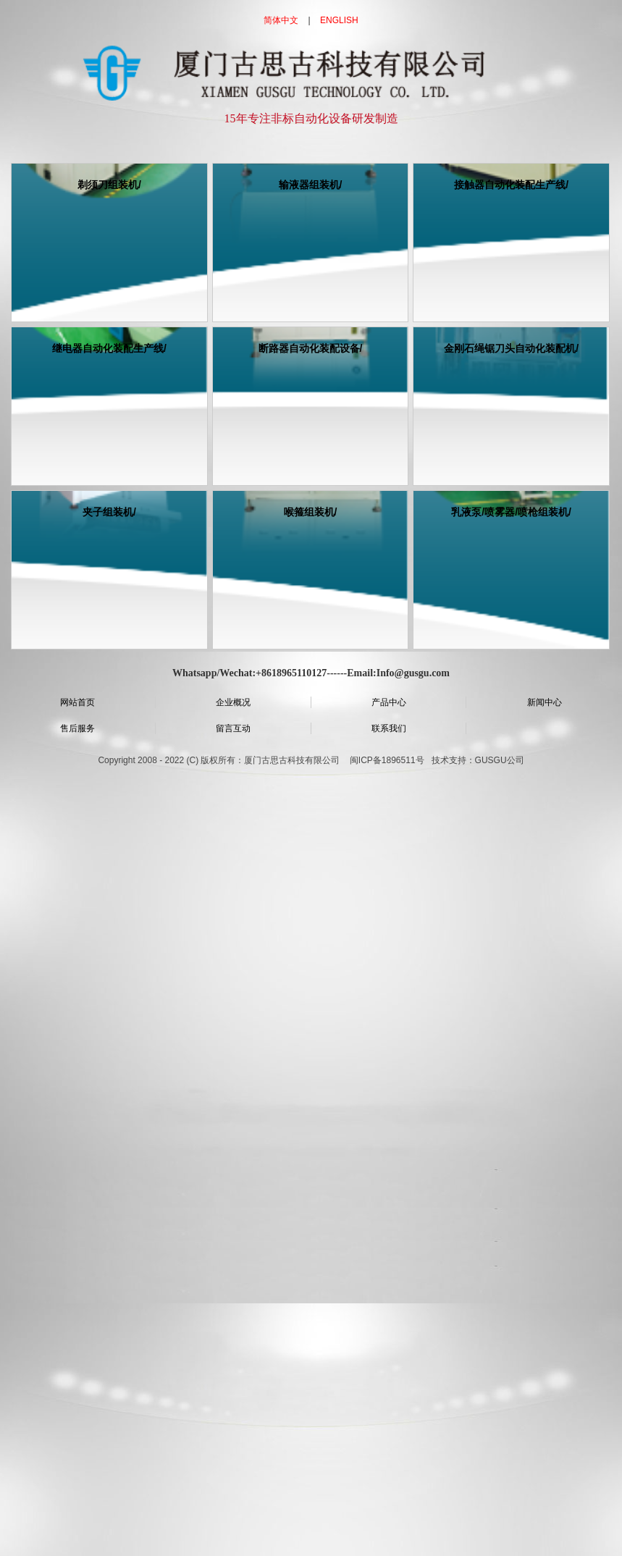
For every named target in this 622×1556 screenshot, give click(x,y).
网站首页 (77, 702)
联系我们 (388, 728)
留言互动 (233, 728)
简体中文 (281, 20)
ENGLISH (339, 20)
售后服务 (77, 728)
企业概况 (233, 702)
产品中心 (388, 702)
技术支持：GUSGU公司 (478, 760)
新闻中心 (544, 702)
